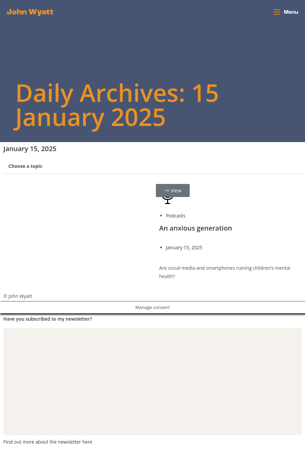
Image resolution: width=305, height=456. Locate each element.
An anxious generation (195, 228)
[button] (152, 166)
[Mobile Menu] (285, 12)
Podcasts (175, 215)
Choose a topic (25, 166)
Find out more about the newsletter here (47, 442)
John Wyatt (30, 12)
